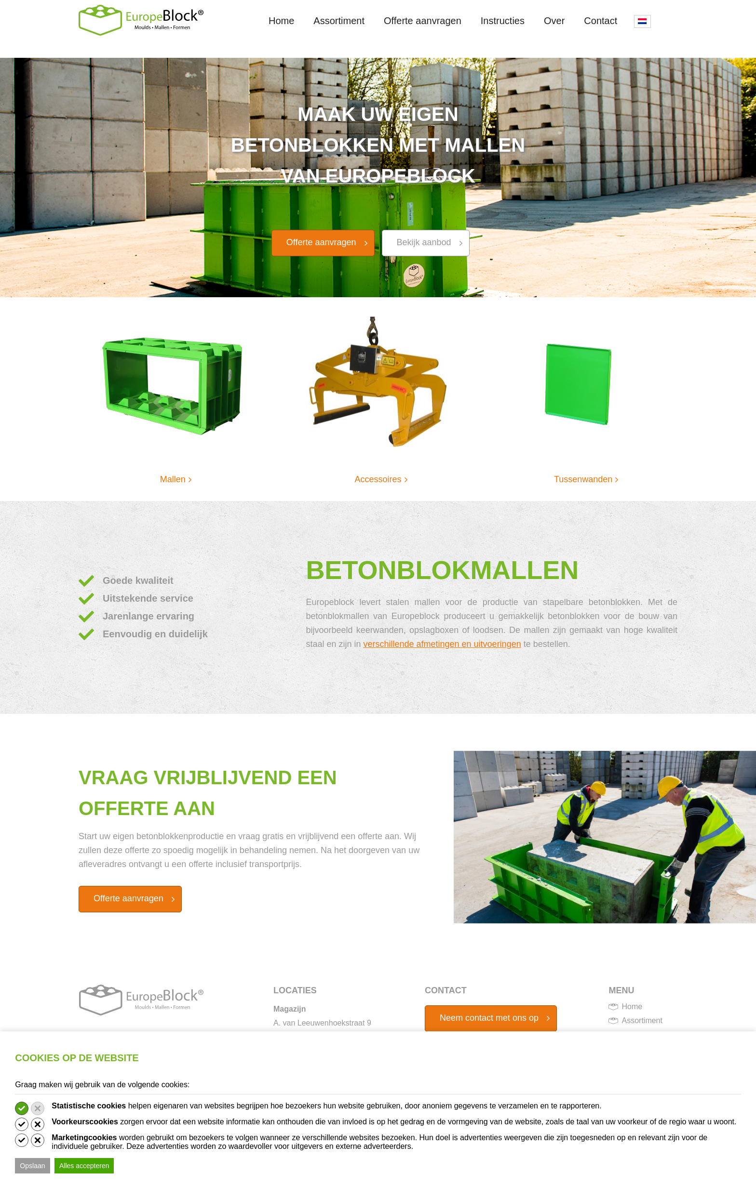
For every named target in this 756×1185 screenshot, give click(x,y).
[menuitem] (642, 21)
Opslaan (32, 1166)
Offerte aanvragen (422, 20)
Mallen (173, 479)
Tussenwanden (583, 479)
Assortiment (338, 20)
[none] (642, 40)
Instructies (503, 20)
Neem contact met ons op (489, 1018)
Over (554, 20)
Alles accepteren (84, 1166)
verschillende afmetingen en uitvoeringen (442, 644)
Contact (600, 20)
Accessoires (377, 479)
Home (281, 20)
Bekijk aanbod (424, 242)
